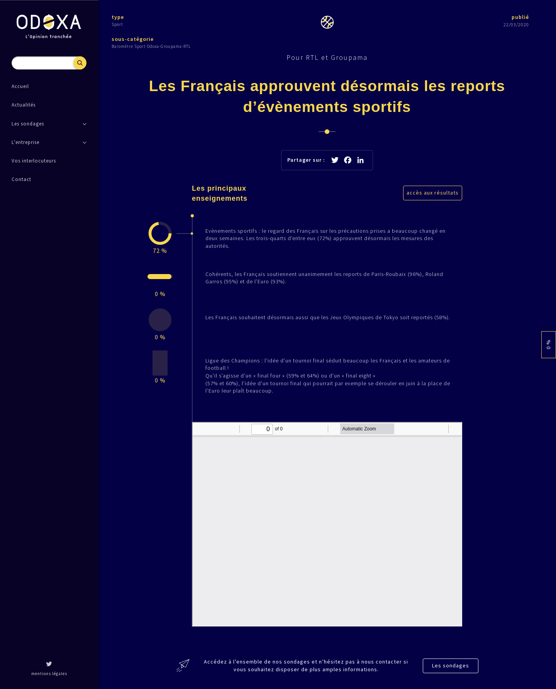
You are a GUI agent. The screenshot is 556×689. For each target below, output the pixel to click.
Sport (117, 24)
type (118, 17)
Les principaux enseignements (219, 193)
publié (520, 17)
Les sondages (450, 665)
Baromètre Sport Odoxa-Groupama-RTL (151, 46)
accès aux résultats (433, 192)
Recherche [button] (79, 62)
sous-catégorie (133, 39)
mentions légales (49, 673)
